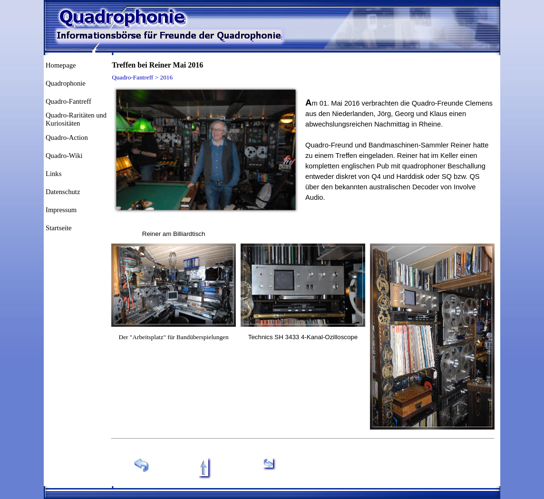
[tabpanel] (173, 233)
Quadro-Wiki (64, 155)
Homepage (61, 65)
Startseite (59, 228)
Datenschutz (63, 192)
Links (53, 173)
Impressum (61, 210)
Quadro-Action (67, 137)
